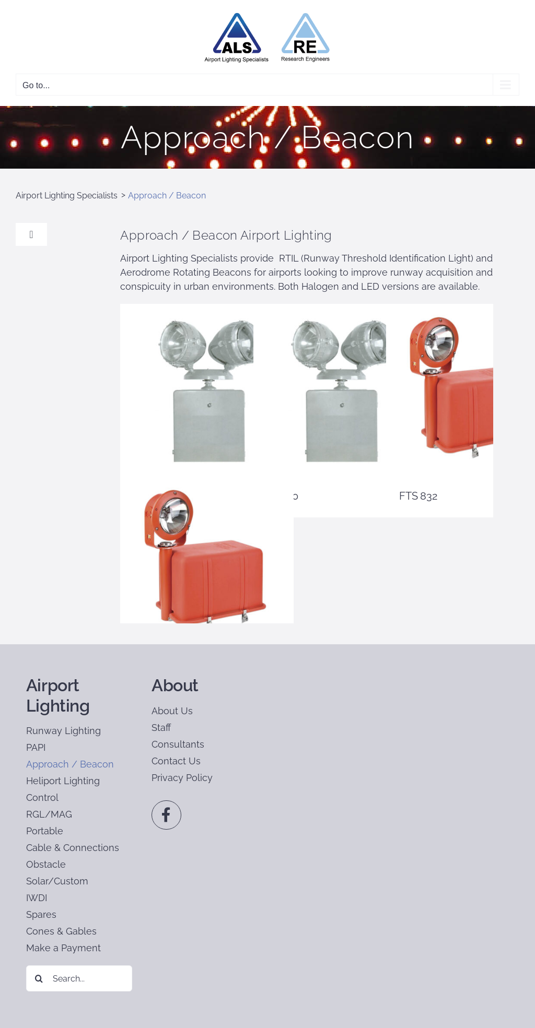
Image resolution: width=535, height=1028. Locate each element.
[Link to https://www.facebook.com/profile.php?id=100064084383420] (166, 815)
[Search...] (79, 978)
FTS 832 (418, 496)
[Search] (39, 978)
